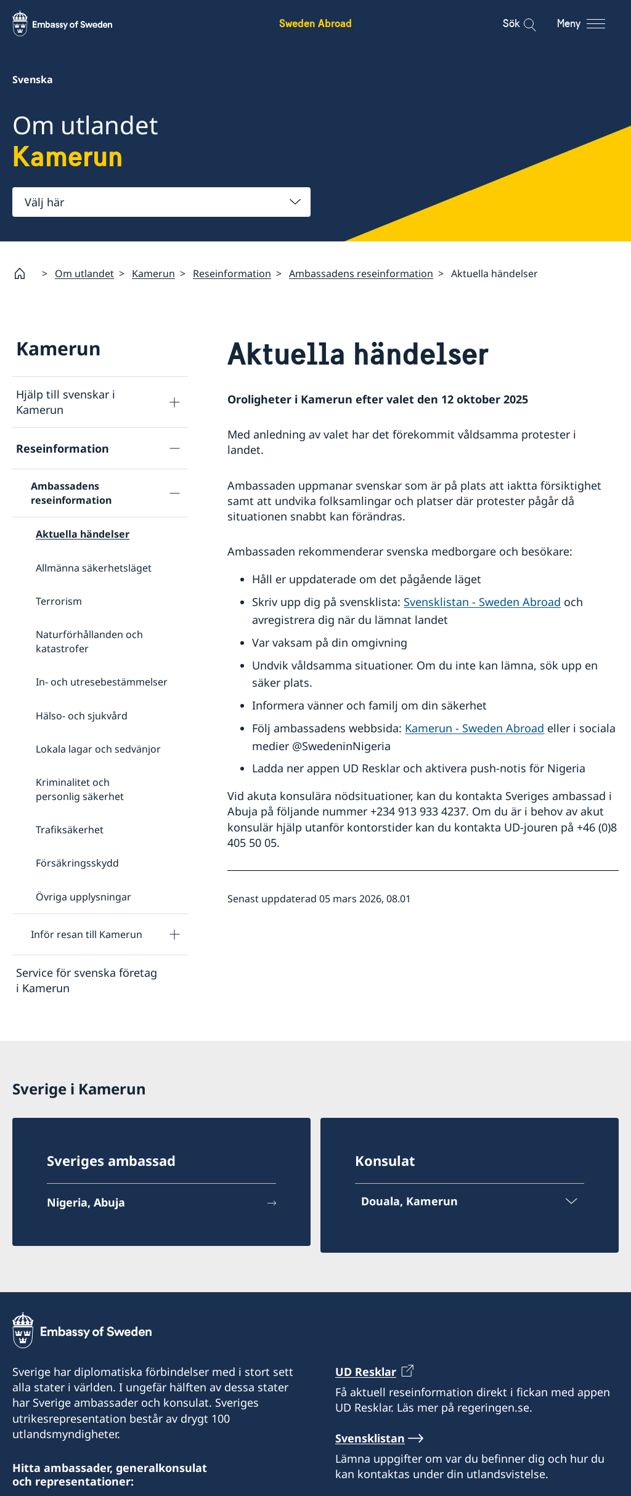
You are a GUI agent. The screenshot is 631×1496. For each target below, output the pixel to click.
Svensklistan (370, 1443)
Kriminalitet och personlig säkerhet (80, 789)
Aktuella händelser (82, 534)
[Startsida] (24, 273)
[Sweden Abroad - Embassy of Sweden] (74, 23)
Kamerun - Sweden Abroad (474, 728)
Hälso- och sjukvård (82, 715)
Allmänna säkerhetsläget (94, 567)
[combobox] (161, 202)
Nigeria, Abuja (86, 1207)
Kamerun (153, 273)
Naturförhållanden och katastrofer (89, 641)
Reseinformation (232, 273)
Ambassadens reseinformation (361, 273)
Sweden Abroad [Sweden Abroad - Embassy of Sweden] (315, 23)
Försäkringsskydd (77, 863)
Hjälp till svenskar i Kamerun (65, 402)
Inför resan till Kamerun (86, 934)
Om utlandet (84, 273)
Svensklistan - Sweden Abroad (482, 601)
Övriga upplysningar (83, 897)
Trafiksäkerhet (70, 829)
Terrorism (59, 601)
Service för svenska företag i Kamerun (86, 980)
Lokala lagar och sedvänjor (98, 749)
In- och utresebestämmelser (102, 682)
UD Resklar (365, 1376)
